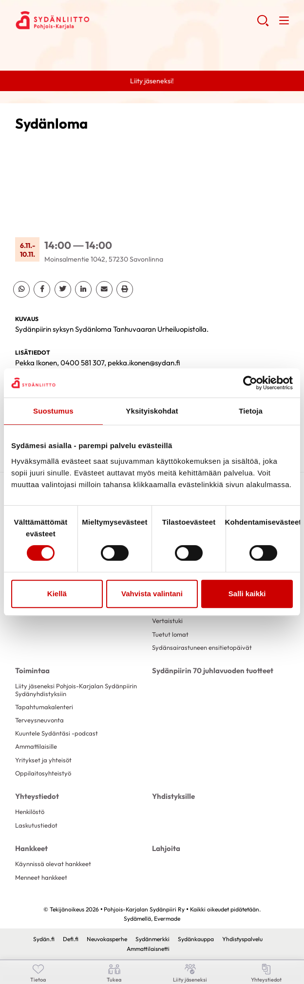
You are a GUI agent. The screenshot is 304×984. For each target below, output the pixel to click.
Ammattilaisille (36, 746)
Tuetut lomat (170, 634)
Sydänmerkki (152, 939)
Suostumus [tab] (53, 411)
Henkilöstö (29, 811)
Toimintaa (32, 670)
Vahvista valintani (152, 593)
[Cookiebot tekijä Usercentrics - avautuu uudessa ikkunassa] (250, 383)
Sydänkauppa (196, 939)
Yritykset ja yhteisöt (43, 760)
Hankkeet (31, 848)
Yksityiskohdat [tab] (152, 411)
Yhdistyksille (173, 796)
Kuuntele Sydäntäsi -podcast (56, 733)
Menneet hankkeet (41, 877)
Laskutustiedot (36, 825)
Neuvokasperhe (107, 939)
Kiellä (57, 593)
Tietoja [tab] (251, 411)
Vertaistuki (167, 620)
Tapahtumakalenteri (44, 707)
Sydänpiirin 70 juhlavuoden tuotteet (212, 670)
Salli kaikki (247, 593)
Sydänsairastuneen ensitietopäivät (202, 647)
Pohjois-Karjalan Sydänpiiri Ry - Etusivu (93, 20)
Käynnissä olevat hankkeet (53, 864)
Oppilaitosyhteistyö (43, 773)
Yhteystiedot (37, 796)
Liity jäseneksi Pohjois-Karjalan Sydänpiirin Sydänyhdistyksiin (76, 689)
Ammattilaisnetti (148, 948)
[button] (263, 24)
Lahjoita (166, 848)
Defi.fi (70, 939)
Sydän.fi (44, 939)
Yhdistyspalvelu (242, 939)
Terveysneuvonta (39, 720)
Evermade (167, 918)
